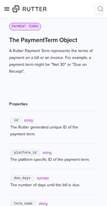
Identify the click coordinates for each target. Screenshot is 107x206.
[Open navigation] (6, 8)
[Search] (99, 8)
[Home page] (30, 8)
